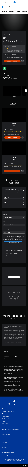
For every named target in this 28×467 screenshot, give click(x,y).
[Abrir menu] (1, 2)
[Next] (26, 90)
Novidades (4, 11)
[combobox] (14, 217)
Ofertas (18, 11)
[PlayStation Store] (7, 7)
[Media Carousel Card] (12, 91)
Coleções (11, 11)
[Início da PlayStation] (14, 2)
